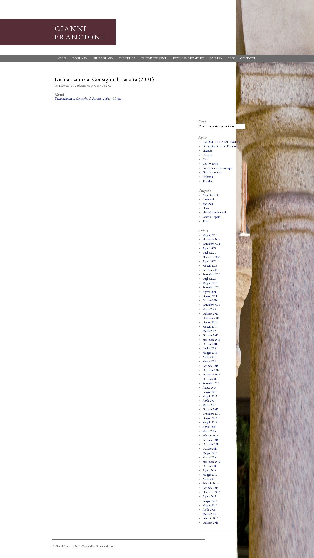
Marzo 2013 (209, 514)
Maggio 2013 (210, 505)
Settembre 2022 (211, 274)
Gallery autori (210, 164)
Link (231, 58)
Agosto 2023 (209, 261)
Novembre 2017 (211, 374)
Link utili (208, 177)
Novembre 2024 (211, 239)
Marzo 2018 (209, 361)
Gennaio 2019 (210, 335)
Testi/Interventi (154, 58)
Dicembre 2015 (211, 444)
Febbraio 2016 (210, 435)
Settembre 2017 (211, 383)
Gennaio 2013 (210, 522)
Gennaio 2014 (210, 488)
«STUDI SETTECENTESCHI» (221, 142)
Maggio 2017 (210, 396)
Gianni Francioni (79, 33)
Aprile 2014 (209, 479)
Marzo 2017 (209, 405)
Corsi (205, 159)
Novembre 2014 (211, 461)
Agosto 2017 (209, 387)
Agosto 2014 (209, 470)
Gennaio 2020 (210, 313)
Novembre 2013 (211, 492)
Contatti (247, 58)
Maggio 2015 (210, 453)
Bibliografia (103, 58)
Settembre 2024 (211, 244)
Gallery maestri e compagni (218, 168)
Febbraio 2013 (210, 518)
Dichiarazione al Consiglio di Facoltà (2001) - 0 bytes (88, 98)
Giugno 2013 (210, 501)
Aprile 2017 (209, 400)
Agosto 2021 (209, 292)
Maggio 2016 (210, 422)
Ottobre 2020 (210, 300)
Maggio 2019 (210, 326)
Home (61, 58)
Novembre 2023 (211, 257)
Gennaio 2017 (210, 409)
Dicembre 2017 (211, 370)
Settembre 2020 (211, 305)
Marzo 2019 (209, 331)
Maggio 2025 (210, 235)
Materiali (208, 204)
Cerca (202, 121)
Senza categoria (211, 217)
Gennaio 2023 (210, 270)
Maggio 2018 (210, 353)
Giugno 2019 (210, 322)
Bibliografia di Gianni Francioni (220, 146)
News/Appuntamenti (188, 58)
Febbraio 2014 (210, 483)
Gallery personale (212, 172)
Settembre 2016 (211, 414)
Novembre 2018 (211, 340)
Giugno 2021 (210, 296)
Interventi (64, 85)
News (206, 208)
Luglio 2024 (209, 252)
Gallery (215, 58)
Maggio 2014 (210, 475)
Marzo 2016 (209, 431)
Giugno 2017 (210, 392)
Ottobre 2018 (210, 344)
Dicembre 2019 (211, 318)
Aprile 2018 (209, 357)
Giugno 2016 (210, 418)
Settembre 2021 (211, 287)
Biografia (80, 58)
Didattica (127, 58)
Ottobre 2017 (210, 379)
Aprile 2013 (209, 509)
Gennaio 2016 (210, 440)
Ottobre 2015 (210, 448)
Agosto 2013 (209, 496)
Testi (205, 221)
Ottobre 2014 (210, 466)
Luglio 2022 (209, 279)
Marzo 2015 (209, 457)
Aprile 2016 (209, 427)
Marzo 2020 (209, 309)
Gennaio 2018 (210, 366)
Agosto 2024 (209, 248)
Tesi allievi (208, 181)
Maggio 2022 (210, 283)
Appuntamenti (211, 195)
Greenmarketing (105, 546)
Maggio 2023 (210, 265)
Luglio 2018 (209, 348)
